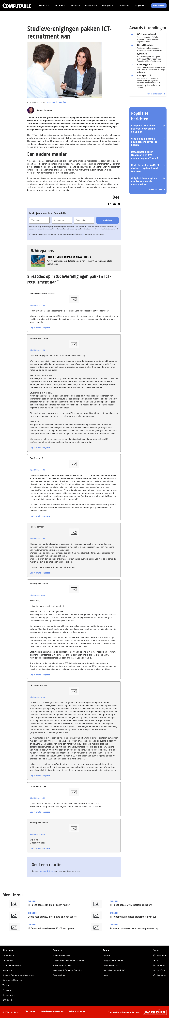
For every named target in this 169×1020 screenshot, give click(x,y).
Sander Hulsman (44, 110)
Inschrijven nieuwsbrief (114, 970)
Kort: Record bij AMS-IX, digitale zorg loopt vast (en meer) (145, 168)
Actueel (51, 102)
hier (83, 234)
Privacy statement (77, 1011)
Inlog (105, 975)
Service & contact (111, 965)
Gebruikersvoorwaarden (52, 1011)
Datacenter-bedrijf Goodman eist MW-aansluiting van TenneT (144, 155)
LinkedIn (161, 965)
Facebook (161, 955)
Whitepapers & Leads (63, 965)
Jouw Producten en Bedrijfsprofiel (69, 960)
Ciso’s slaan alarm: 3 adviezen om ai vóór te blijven (144, 141)
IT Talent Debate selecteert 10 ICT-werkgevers (51, 928)
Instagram (162, 975)
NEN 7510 (7, 1000)
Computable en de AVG (113, 960)
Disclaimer (30, 1011)
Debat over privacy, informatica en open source (52, 916)
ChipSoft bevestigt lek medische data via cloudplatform (144, 181)
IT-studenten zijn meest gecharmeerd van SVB (133, 916)
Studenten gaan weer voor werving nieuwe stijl (134, 928)
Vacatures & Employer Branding (67, 970)
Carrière (62, 102)
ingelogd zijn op (47, 871)
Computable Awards (11, 965)
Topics (5, 985)
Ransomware (8, 995)
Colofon (106, 955)
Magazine (7, 970)
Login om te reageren (40, 328)
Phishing (6, 990)
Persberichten (59, 975)
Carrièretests (8, 955)
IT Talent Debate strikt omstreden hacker (49, 905)
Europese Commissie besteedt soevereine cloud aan (143, 128)
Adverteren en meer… (62, 955)
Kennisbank (7, 960)
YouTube (161, 970)
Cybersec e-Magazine (12, 980)
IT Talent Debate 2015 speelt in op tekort (131, 905)
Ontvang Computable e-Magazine (18, 975)
